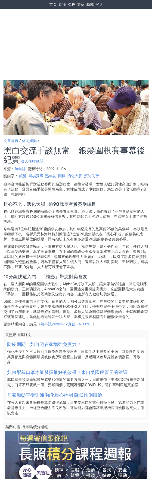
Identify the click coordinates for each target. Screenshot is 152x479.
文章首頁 (10, 141)
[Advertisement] (76, 35)
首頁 (53, 4)
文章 (80, 4)
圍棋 (61, 176)
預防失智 (91, 176)
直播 (62, 4)
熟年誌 (21, 169)
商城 (90, 4)
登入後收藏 (32, 161)
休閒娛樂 (29, 141)
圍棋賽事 (35, 176)
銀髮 (23, 176)
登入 (99, 4)
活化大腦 (74, 176)
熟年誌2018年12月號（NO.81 (64, 324)
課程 (71, 4)
